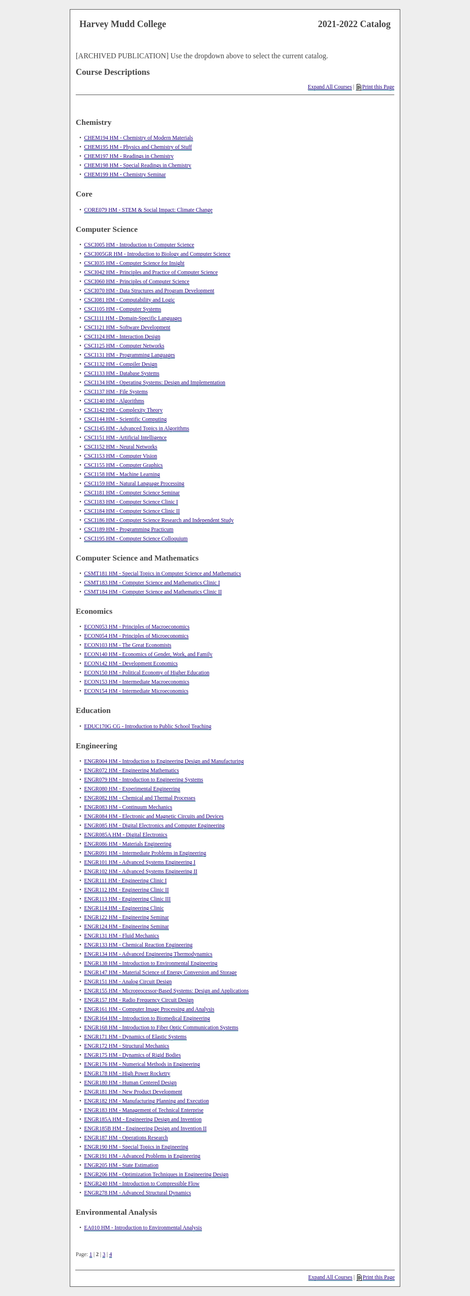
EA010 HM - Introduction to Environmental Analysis (143, 1227)
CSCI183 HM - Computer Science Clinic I (131, 502)
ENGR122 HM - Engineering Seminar (126, 917)
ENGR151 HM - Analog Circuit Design (128, 981)
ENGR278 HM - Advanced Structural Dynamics (137, 1192)
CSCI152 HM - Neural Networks (120, 446)
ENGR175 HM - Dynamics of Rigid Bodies (132, 1055)
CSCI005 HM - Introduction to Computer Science (139, 244)
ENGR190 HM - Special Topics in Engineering (136, 1147)
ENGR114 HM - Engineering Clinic (124, 908)
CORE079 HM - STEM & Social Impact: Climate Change (148, 210)
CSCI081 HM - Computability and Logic (129, 300)
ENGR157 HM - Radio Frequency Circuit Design (139, 1000)
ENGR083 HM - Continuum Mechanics (128, 807)
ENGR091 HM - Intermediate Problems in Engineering (145, 853)
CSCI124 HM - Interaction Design (122, 336)
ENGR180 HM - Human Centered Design (130, 1082)
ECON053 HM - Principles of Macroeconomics (137, 626)
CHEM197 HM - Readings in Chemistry (128, 156)
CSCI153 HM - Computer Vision (120, 456)
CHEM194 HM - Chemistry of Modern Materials (138, 138)
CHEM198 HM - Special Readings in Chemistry (137, 165)
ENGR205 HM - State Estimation (121, 1165)
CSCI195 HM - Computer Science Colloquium (136, 538)
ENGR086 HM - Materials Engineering (127, 844)
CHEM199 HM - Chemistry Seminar (125, 174)
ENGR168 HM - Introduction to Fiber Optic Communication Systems (161, 1027)
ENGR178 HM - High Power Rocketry (127, 1073)
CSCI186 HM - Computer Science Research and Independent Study (159, 520)
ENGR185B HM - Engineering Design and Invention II (145, 1128)
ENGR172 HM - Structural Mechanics (126, 1046)
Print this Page (375, 87)
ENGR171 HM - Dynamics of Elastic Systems (135, 1036)
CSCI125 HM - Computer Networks (124, 345)
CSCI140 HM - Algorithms (114, 401)
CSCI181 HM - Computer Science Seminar (131, 492)
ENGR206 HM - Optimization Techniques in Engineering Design (156, 1174)
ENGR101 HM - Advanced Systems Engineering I (140, 862)
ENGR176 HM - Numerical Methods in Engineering (142, 1064)
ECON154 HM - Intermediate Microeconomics (136, 691)
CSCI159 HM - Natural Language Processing (134, 483)
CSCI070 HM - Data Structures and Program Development (149, 290)
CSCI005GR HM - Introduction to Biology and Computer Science (157, 254)
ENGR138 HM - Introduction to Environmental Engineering (151, 963)
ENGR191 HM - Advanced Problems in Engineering (142, 1156)
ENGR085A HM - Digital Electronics (125, 834)
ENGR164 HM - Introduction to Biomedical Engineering (147, 1018)
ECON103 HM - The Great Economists (127, 645)
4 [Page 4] (110, 1254)
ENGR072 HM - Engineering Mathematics (131, 770)
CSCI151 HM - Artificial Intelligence (125, 437)
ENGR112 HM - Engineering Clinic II (126, 889)
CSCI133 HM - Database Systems (121, 373)
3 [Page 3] (103, 1254)
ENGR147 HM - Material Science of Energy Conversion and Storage (160, 972)
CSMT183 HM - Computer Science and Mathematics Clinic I (152, 582)
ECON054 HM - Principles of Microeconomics (136, 636)
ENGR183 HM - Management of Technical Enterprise (143, 1110)
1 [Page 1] (91, 1254)
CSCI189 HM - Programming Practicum (128, 529)
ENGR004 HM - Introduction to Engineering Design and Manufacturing (164, 761)
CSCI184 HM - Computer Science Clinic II (132, 511)
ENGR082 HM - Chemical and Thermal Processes (139, 798)
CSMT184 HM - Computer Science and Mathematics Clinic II (153, 592)
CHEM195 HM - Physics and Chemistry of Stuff (138, 147)
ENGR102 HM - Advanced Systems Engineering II (140, 871)
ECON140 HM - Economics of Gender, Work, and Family (148, 654)
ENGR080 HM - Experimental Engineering (132, 788)
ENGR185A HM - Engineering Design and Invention (142, 1119)
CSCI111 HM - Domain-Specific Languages (133, 318)
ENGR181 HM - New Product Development (133, 1091)
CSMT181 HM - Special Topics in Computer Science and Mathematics (162, 573)
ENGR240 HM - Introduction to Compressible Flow (141, 1183)
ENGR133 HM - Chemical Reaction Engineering (138, 945)
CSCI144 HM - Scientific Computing (125, 419)
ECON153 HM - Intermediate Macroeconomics (136, 682)
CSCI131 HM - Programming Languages (129, 355)
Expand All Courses (330, 87)
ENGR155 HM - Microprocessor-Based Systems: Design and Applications (166, 990)
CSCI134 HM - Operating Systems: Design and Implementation (154, 382)
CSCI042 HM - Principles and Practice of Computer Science (151, 272)
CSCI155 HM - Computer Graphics (123, 465)
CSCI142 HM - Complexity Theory (123, 410)
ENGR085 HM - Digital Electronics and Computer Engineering (154, 825)
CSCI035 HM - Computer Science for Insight (134, 263)
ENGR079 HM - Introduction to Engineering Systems (143, 779)
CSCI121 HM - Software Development (127, 327)
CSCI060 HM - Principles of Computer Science (136, 281)
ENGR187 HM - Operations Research (126, 1137)
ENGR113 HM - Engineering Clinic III (127, 899)
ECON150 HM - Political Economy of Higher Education (146, 672)
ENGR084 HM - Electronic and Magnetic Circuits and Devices (154, 816)
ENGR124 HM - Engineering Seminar (126, 926)
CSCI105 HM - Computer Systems (122, 309)
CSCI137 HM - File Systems (116, 391)
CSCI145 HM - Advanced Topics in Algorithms (136, 428)
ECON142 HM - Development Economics (131, 663)
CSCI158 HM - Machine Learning (122, 474)
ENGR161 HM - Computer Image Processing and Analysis (149, 1009)
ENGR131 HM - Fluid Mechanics (121, 935)
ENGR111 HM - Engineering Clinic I (125, 880)
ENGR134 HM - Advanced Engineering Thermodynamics (148, 954)
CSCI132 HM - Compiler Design (120, 364)
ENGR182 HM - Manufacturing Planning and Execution (146, 1101)
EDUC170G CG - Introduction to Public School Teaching (147, 726)
